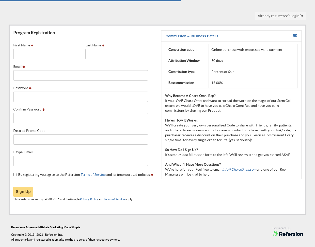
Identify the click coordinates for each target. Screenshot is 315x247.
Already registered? (280, 16)
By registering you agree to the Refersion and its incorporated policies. (83, 175)
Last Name (94, 45)
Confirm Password (29, 109)
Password (22, 88)
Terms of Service (93, 175)
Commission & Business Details (231, 36)
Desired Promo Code (29, 131)
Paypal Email (23, 152)
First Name (23, 45)
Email (19, 67)
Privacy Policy (89, 199)
